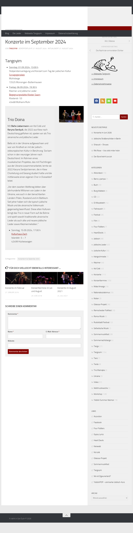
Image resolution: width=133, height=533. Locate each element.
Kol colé (97, 463)
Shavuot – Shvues (101, 155)
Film (95, 231)
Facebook (98, 433)
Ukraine (97, 386)
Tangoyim (98, 362)
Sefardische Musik (101, 339)
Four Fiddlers (99, 237)
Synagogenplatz (17, 85)
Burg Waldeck (99, 201)
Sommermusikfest (101, 345)
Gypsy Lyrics (99, 445)
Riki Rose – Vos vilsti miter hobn (107, 161)
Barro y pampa (99, 189)
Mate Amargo (99, 297)
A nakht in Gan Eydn (27, 9)
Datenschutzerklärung (68, 33)
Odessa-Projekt (100, 315)
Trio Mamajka (99, 380)
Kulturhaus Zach (19, 244)
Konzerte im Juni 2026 (103, 143)
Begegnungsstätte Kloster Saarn (24, 105)
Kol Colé (97, 279)
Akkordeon (98, 183)
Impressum (50, 33)
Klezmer (97, 273)
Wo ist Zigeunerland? (102, 486)
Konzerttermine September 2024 (28, 269)
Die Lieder (17, 33)
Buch (96, 195)
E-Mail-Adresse (52, 342)
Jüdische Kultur (100, 261)
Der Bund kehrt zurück (103, 167)
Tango (96, 357)
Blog (7, 33)
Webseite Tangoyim (33, 33)
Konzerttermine (13, 40)
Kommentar (13, 324)
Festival (97, 225)
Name (11, 342)
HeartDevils (98, 243)
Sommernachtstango (102, 351)
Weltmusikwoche (101, 398)
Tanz (96, 368)
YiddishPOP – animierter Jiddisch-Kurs (109, 492)
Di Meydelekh (99, 213)
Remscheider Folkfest (103, 321)
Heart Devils (99, 451)
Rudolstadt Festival (101, 333)
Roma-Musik (99, 327)
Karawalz (97, 457)
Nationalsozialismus (102, 303)
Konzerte (97, 285)
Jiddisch (97, 249)
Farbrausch (98, 219)
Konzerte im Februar (14, 298)
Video (96, 392)
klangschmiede (100, 267)
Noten (96, 309)
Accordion (98, 427)
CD (95, 207)
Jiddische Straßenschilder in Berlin (107, 149)
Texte (96, 374)
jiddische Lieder (100, 255)
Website (11, 351)
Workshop (98, 404)
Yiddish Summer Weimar (104, 410)
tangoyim (13, 59)
